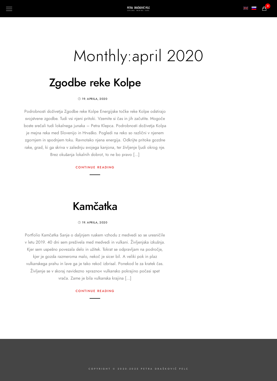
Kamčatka (95, 206)
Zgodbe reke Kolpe (95, 82)
